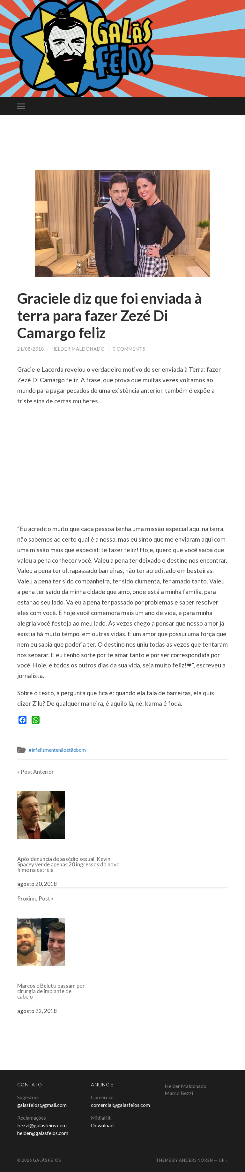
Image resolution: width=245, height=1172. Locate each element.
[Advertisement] (122, 150)
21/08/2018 (30, 349)
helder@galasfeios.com (42, 1133)
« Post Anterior (35, 771)
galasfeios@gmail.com (42, 1105)
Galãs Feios (47, 1160)
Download (102, 1125)
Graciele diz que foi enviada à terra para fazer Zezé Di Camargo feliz (109, 315)
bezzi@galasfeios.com (42, 1125)
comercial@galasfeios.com (120, 1105)
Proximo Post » (35, 898)
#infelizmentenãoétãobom (57, 750)
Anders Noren (196, 1160)
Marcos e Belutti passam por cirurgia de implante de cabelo (51, 991)
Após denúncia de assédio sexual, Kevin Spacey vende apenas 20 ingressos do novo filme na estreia (68, 864)
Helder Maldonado (78, 349)
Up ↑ (223, 1160)
